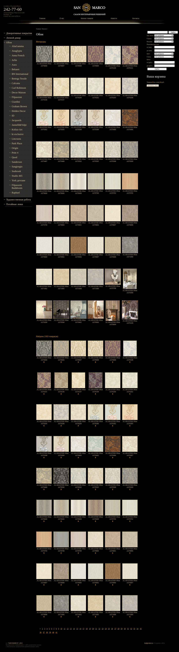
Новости (114, 18)
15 (77, 629)
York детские (18, 180)
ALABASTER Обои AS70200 (78, 96)
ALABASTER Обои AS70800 (61, 224)
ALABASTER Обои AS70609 (112, 323)
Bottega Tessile (19, 78)
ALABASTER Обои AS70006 (95, 321)
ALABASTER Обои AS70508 (112, 160)
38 (47, 632)
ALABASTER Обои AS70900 (44, 256)
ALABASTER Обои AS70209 (44, 321)
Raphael (16, 192)
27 (115, 629)
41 (56, 632)
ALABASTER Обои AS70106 (44, 99)
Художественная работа (18, 199)
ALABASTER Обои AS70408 (61, 160)
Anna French (18, 55)
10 (61, 629)
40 (53, 632)
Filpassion (17, 97)
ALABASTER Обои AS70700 (95, 192)
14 (74, 629)
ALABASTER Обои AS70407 (44, 160)
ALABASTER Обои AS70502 (78, 160)
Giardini (16, 101)
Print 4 (15, 152)
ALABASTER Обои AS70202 (95, 96)
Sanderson (17, 162)
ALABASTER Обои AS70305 (61, 128)
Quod (14, 157)
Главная (42, 18)
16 (80, 629)
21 (96, 629)
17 (83, 629)
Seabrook (16, 171)
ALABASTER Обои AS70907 (95, 256)
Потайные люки (14, 204)
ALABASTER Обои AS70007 (61, 65)
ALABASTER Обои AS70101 (130, 67)
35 (141, 629)
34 (137, 629)
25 (109, 629)
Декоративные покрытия (19, 33)
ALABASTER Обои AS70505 (95, 160)
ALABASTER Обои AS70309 (95, 128)
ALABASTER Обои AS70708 (112, 287)
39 (50, 632)
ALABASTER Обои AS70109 (130, 322)
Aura (14, 64)
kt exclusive (18, 134)
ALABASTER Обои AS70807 (112, 224)
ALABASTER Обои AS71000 (130, 256)
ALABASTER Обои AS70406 (130, 128)
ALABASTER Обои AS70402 (78, 321)
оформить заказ (152, 85)
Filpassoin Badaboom (17, 186)
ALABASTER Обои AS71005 (61, 287)
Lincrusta (16, 138)
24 (106, 629)
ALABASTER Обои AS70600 (44, 192)
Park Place (17, 143)
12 (68, 629)
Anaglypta (17, 50)
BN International (20, 74)
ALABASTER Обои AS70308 (78, 128)
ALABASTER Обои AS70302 (44, 128)
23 (103, 629)
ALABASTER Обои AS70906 (78, 256)
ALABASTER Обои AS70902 (61, 256)
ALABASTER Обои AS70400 (112, 128)
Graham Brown (19, 106)
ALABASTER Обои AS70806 (95, 224)
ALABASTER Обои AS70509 (130, 160)
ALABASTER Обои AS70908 (112, 256)
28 (118, 629)
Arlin (14, 60)
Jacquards (16, 120)
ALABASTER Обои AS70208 (130, 96)
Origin (15, 148)
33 (134, 629)
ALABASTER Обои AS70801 (78, 224)
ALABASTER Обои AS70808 (130, 224)
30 (125, 629)
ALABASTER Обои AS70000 (44, 65)
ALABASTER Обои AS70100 (112, 67)
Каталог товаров (87, 18)
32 (131, 629)
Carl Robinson (19, 88)
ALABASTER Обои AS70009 (95, 65)
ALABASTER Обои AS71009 (95, 287)
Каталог (44, 29)
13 (71, 629)
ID (13, 115)
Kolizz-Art (17, 129)
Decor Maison (19, 92)
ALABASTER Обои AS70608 (78, 192)
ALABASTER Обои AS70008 (78, 65)
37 (44, 632)
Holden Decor (19, 111)
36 (40, 632)
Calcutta (16, 83)
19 (90, 629)
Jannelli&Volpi (19, 125)
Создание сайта (159, 643)
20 (93, 629)
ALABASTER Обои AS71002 (44, 287)
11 (64, 629)
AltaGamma (18, 46)
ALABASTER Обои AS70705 (130, 192)
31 (128, 629)
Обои (9, 42)
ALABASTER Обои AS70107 (61, 99)
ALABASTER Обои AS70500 (61, 321)
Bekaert (15, 69)
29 (122, 629)
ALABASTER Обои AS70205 (112, 96)
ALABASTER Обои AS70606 (61, 192)
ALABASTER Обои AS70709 (44, 224)
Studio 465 (17, 175)
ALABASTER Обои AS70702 (112, 192)
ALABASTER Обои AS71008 (78, 287)
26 (112, 629)
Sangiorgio (17, 166)
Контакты (135, 18)
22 (99, 629)
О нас (62, 18)
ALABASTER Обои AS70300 (130, 291)
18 (87, 629)
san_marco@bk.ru (14, 16)
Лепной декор (13, 37)
